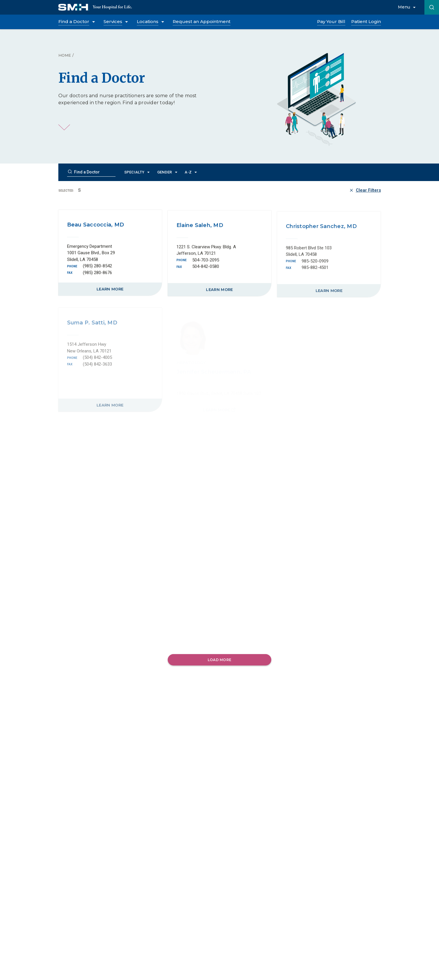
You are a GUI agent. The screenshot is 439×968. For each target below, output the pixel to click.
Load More (219, 660)
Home (64, 55)
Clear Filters (365, 191)
